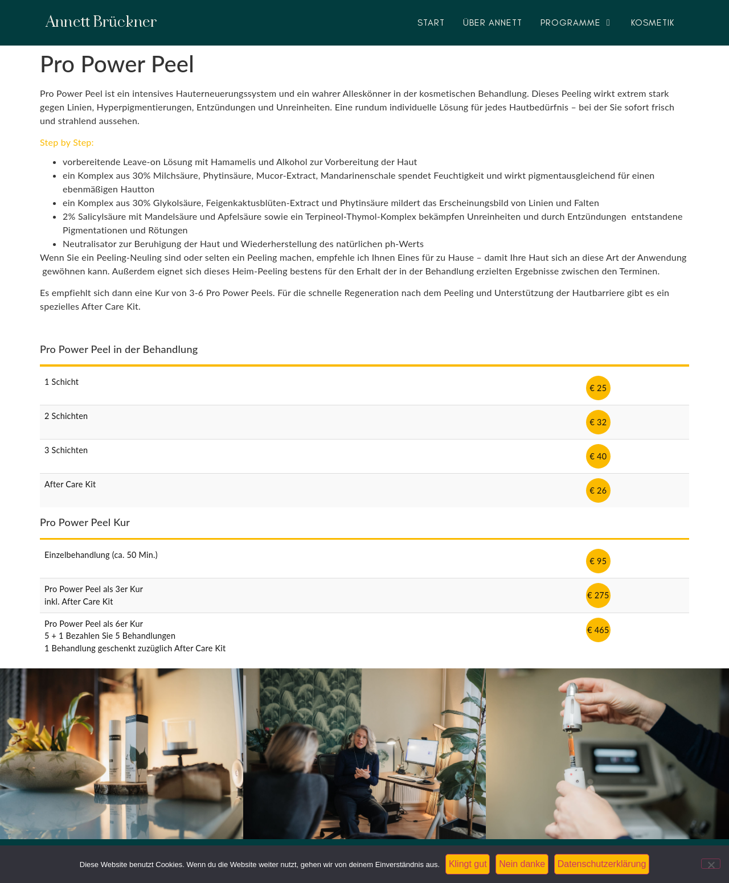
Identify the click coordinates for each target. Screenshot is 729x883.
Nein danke (522, 864)
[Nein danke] (710, 864)
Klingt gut (468, 864)
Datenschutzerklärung (602, 864)
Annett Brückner (101, 22)
